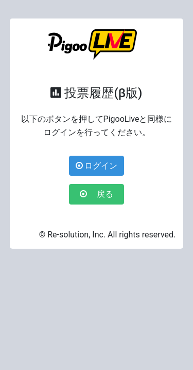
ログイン (97, 166)
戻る (101, 194)
